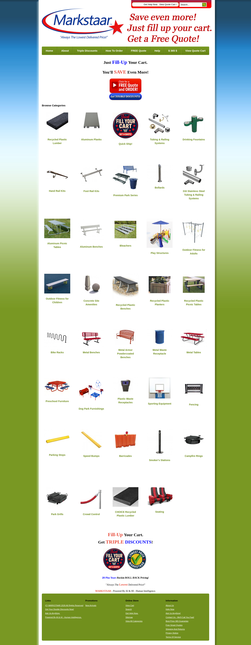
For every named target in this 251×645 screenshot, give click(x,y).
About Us (170, 605)
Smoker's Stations (159, 460)
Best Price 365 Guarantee (177, 621)
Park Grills (57, 514)
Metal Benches (91, 352)
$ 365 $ (172, 50)
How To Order (114, 50)
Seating (159, 511)
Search (129, 609)
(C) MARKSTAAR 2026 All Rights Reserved (64, 605)
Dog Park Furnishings (91, 408)
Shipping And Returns (175, 629)
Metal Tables (194, 352)
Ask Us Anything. (52, 613)
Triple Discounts (87, 50)
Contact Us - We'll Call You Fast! (180, 617)
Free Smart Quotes (174, 625)
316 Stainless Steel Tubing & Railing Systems (194, 195)
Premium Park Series (125, 195)
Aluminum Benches (91, 246)
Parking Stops (57, 455)
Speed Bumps (91, 456)
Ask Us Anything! (173, 613)
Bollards (160, 187)
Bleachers (125, 245)
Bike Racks (57, 352)
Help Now (170, 609)
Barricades (125, 456)
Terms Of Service (173, 637)
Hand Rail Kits (57, 191)
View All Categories (134, 621)
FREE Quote (138, 50)
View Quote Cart (168, 4)
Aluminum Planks (91, 139)
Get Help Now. (151, 4)
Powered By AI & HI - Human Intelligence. (63, 617)
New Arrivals (90, 605)
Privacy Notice (172, 633)
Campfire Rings (194, 456)
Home (49, 50)
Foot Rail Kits (91, 191)
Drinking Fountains (194, 139)
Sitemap (129, 617)
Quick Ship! (125, 143)
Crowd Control (91, 514)
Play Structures (160, 253)
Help (157, 50)
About (65, 50)
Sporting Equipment (159, 403)
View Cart (130, 605)
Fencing (194, 404)
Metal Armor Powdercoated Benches (125, 354)
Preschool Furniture (57, 401)
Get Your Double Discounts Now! (59, 609)
